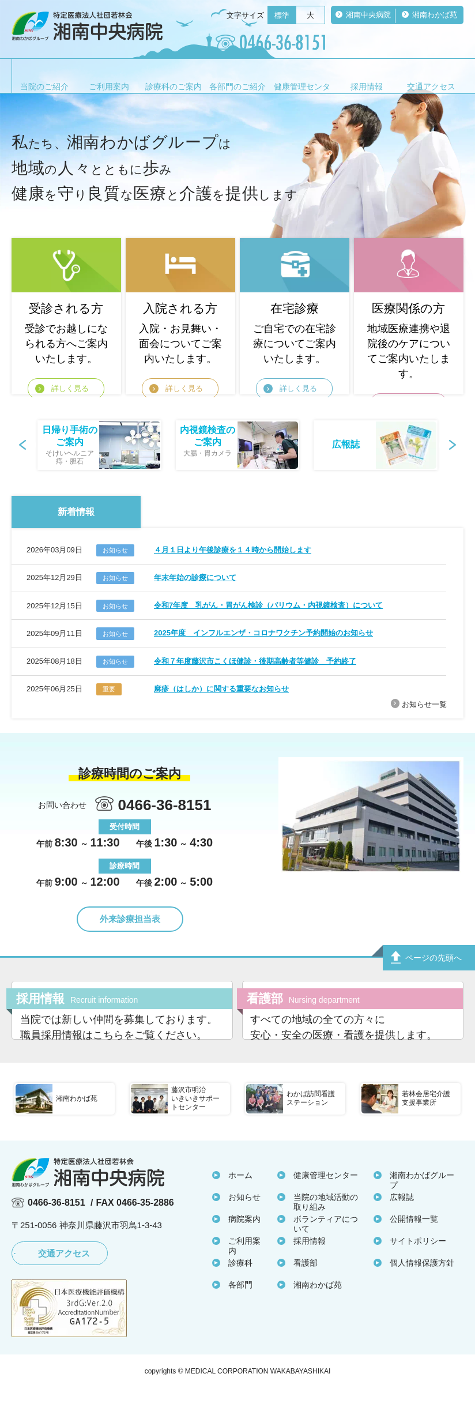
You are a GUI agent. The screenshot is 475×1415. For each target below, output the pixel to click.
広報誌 (402, 1225)
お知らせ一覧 (424, 704)
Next (451, 445)
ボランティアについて (325, 1252)
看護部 (305, 1291)
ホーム (240, 1204)
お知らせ (244, 1225)
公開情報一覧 (414, 1247)
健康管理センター (325, 1204)
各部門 (240, 1313)
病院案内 (244, 1247)
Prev (24, 445)
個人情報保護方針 (422, 1291)
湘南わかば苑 (317, 1313)
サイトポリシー (418, 1269)
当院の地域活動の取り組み (325, 1230)
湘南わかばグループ (422, 1208)
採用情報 (309, 1269)
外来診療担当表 (130, 919)
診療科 (240, 1291)
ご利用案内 (244, 1274)
